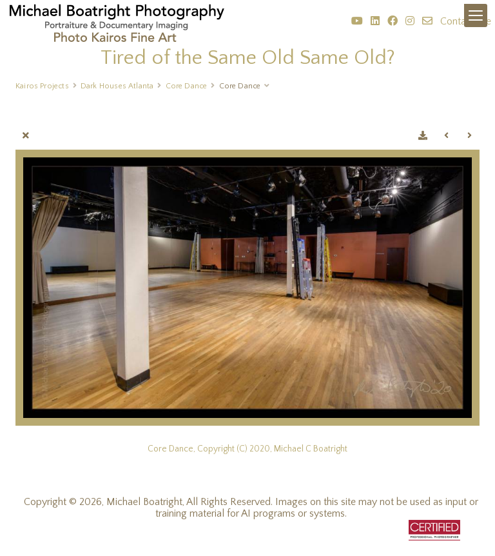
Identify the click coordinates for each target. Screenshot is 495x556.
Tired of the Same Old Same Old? (248, 57)
